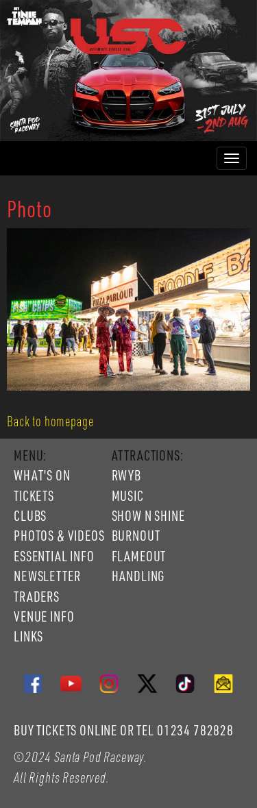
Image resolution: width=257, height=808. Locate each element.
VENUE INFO (44, 616)
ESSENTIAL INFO (54, 556)
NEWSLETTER (47, 576)
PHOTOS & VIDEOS (59, 535)
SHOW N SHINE (148, 515)
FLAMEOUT (139, 556)
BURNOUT (136, 535)
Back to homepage (50, 421)
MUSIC (128, 495)
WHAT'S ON (42, 475)
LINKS (28, 636)
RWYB (126, 475)
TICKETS (34, 495)
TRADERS (37, 596)
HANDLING (138, 576)
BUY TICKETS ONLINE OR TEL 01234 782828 (124, 730)
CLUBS (30, 515)
